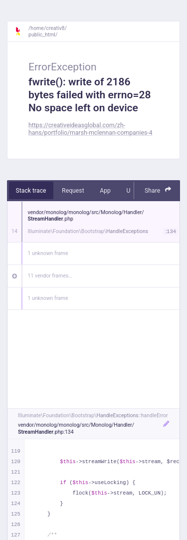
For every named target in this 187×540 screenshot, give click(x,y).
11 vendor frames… (50, 275)
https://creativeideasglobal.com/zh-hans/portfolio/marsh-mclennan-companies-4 (90, 129)
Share (158, 190)
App (105, 190)
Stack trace (31, 190)
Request (73, 190)
